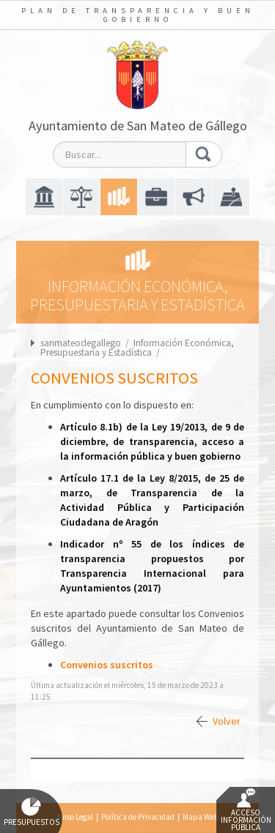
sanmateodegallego (80, 343)
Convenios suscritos (106, 664)
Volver (227, 721)
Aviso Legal (74, 817)
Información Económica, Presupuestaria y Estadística (137, 348)
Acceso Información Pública (246, 810)
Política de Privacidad (138, 817)
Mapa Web (201, 817)
